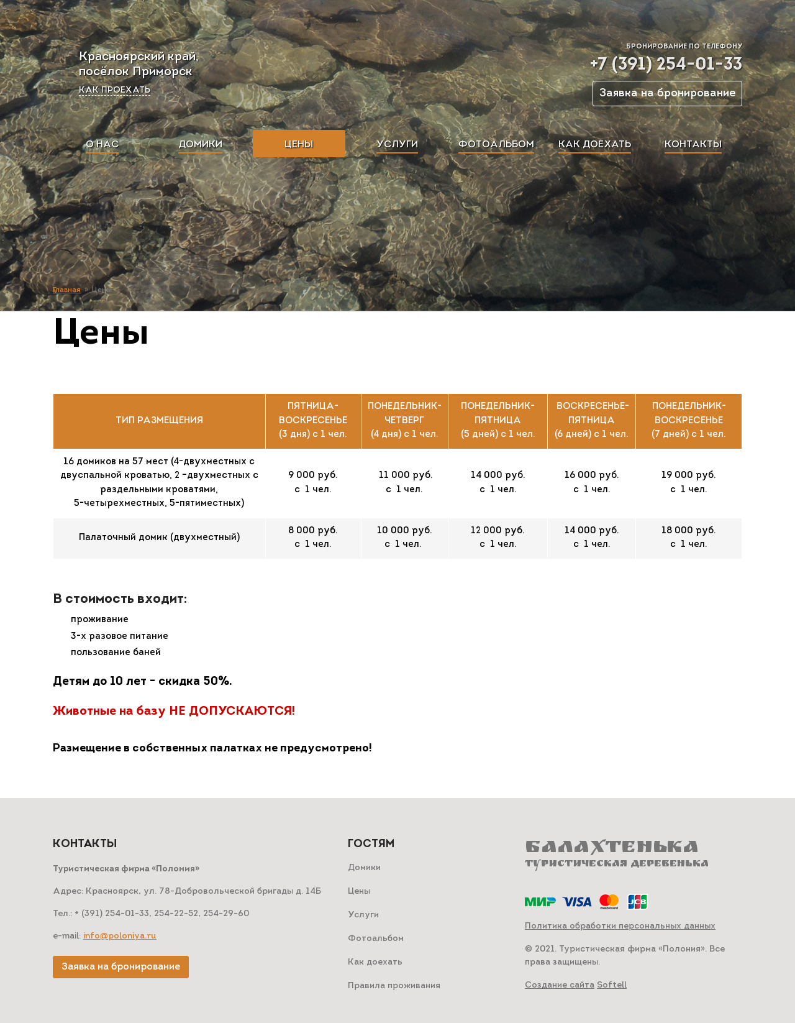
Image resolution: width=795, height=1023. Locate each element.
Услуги (363, 915)
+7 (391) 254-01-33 (666, 65)
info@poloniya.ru (120, 936)
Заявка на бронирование (667, 93)
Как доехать (375, 962)
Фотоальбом (376, 938)
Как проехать (114, 90)
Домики (364, 868)
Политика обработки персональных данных (620, 926)
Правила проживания (394, 986)
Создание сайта (559, 985)
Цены (359, 891)
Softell (612, 985)
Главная (67, 290)
